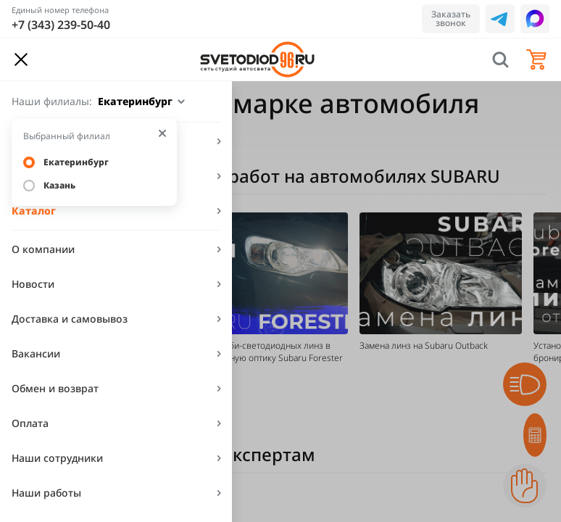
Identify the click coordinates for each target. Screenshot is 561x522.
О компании (43, 249)
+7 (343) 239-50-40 (61, 25)
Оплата (30, 423)
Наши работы (46, 493)
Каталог (34, 211)
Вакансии (36, 353)
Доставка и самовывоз (70, 319)
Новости (33, 284)
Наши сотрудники (57, 458)
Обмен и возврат (55, 388)
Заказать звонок (450, 18)
